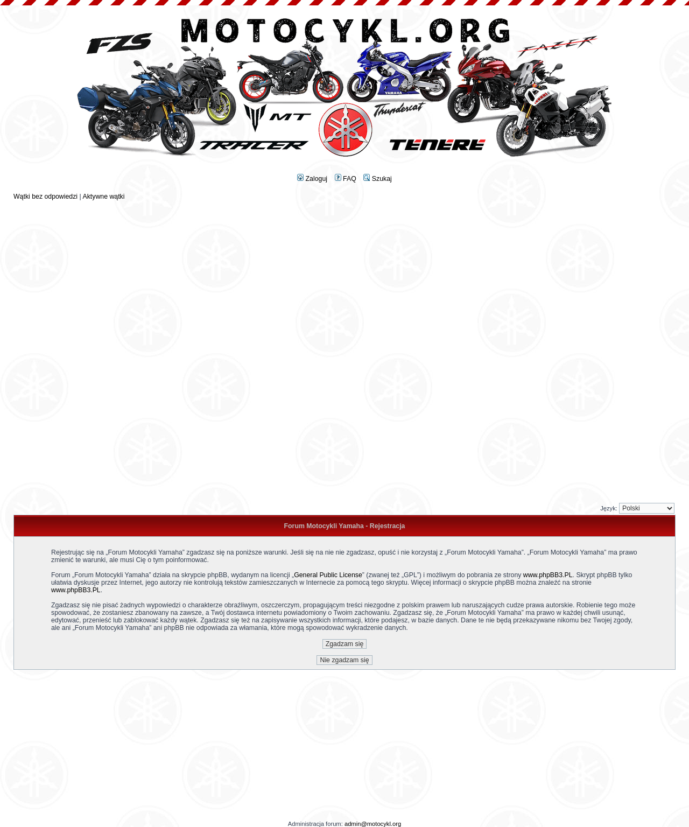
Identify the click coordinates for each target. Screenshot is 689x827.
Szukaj (377, 179)
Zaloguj (312, 179)
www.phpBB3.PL (548, 575)
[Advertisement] (344, 275)
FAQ (345, 179)
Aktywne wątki (103, 196)
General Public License (328, 575)
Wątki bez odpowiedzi (45, 196)
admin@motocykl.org (372, 824)
